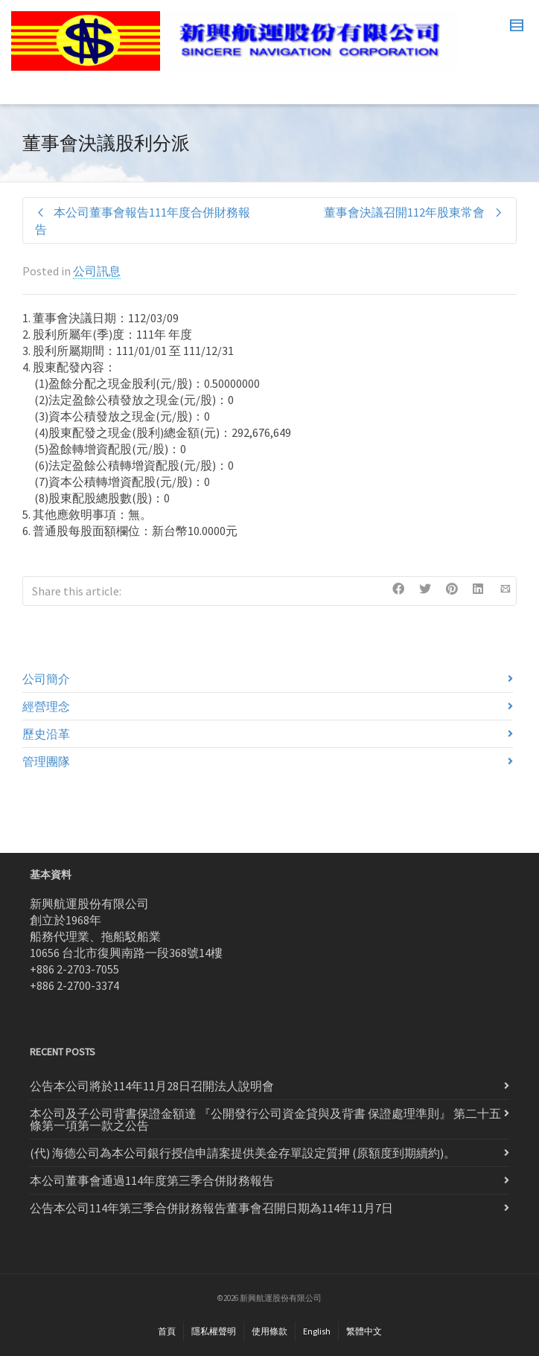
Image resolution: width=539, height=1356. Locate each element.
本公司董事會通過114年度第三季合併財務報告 (152, 1180)
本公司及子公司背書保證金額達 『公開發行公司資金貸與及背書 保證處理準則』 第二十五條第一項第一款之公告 (265, 1119)
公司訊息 (97, 270)
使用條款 (269, 1331)
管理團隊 (46, 761)
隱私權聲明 (213, 1331)
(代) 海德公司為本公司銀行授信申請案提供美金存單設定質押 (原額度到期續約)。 (243, 1152)
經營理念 (46, 706)
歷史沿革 (46, 733)
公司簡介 (46, 678)
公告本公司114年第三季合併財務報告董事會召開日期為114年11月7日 (211, 1207)
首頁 (167, 1331)
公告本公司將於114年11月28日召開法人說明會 (152, 1085)
